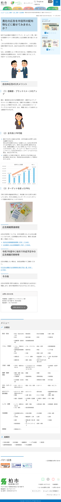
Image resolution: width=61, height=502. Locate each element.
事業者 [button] (4, 429)
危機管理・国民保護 (19, 341)
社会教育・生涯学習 (53, 366)
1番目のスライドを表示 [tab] (47, 33)
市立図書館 (29, 444)
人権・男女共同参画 (53, 357)
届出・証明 (40, 346)
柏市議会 (15, 442)
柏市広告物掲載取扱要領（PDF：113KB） (16, 242)
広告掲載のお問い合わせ (53, 460)
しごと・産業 (8, 12)
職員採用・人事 (30, 416)
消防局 (42, 442)
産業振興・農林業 (53, 404)
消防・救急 (51, 333)
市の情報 (39, 413)
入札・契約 (15, 12)
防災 (15, 337)
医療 (38, 373)
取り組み (50, 379)
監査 (38, 420)
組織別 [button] (7, 437)
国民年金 (28, 349)
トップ (2, 12)
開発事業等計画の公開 (53, 392)
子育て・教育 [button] (6, 365)
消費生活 (16, 356)
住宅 (15, 353)
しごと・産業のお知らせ (19, 405)
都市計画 (39, 391)
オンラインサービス (30, 424)
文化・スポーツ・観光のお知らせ (19, 386)
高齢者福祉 (28, 376)
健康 (27, 373)
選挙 (15, 420)
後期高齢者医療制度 (19, 350)
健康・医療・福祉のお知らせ (19, 373)
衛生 (49, 373)
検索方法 (37, 4)
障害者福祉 (40, 376)
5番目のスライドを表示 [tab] (55, 33)
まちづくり (28, 391)
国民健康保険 (51, 346)
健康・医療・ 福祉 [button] (6, 373)
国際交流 (16, 360)
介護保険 (16, 376)
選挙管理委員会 (7, 444)
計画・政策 (51, 413)
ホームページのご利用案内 (50, 491)
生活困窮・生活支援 (19, 380)
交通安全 (50, 337)
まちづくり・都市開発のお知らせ (19, 392)
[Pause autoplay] (45, 33)
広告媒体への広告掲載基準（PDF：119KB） (17, 245)
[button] (56, 3)
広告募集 (22, 12)
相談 (49, 353)
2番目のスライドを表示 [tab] (49, 33)
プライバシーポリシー (52, 494)
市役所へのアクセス (44, 484)
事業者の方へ (17, 429)
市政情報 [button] (4, 413)
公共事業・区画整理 (30, 399)
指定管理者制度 (30, 407)
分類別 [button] (7, 327)
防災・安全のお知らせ (19, 334)
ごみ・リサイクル (30, 346)
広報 (38, 416)
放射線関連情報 (30, 340)
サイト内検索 (35, 1)
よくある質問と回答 (44, 487)
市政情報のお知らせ (19, 414)
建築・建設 (51, 395)
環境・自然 (40, 353)
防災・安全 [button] (5, 333)
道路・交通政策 (18, 398)
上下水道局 (34, 442)
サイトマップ (35, 491)
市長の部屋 (28, 413)
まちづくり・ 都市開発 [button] (6, 392)
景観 (15, 395)
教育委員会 (17, 423)
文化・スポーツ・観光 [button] (7, 386)
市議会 (50, 420)
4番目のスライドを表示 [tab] (53, 33)
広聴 (49, 416)
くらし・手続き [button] (6, 346)
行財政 (16, 416)
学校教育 (39, 365)
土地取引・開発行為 (41, 399)
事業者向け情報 (41, 379)
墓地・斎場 (28, 360)
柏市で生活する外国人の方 (41, 360)
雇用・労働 (28, 404)
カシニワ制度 (40, 395)
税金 (38, 349)
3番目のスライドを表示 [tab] (51, 33)
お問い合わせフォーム (19, 307)
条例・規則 (40, 423)
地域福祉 (50, 376)
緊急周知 (28, 333)
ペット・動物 (29, 356)
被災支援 (28, 337)
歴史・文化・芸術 (30, 385)
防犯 (38, 337)
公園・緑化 (28, 395)
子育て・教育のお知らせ (19, 366)
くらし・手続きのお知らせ (19, 347)
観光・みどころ (52, 385)
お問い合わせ (56, 487)
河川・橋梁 (51, 398)
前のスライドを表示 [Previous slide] (2, 8)
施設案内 (55, 484)
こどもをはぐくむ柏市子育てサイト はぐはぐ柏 (30, 367)
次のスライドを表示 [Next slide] (59, 8)
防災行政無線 (40, 333)
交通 (27, 353)
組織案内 (24, 442)
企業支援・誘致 (41, 404)
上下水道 (50, 349)
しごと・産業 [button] (6, 404)
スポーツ (39, 385)
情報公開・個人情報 (30, 421)
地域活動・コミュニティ (41, 357)
